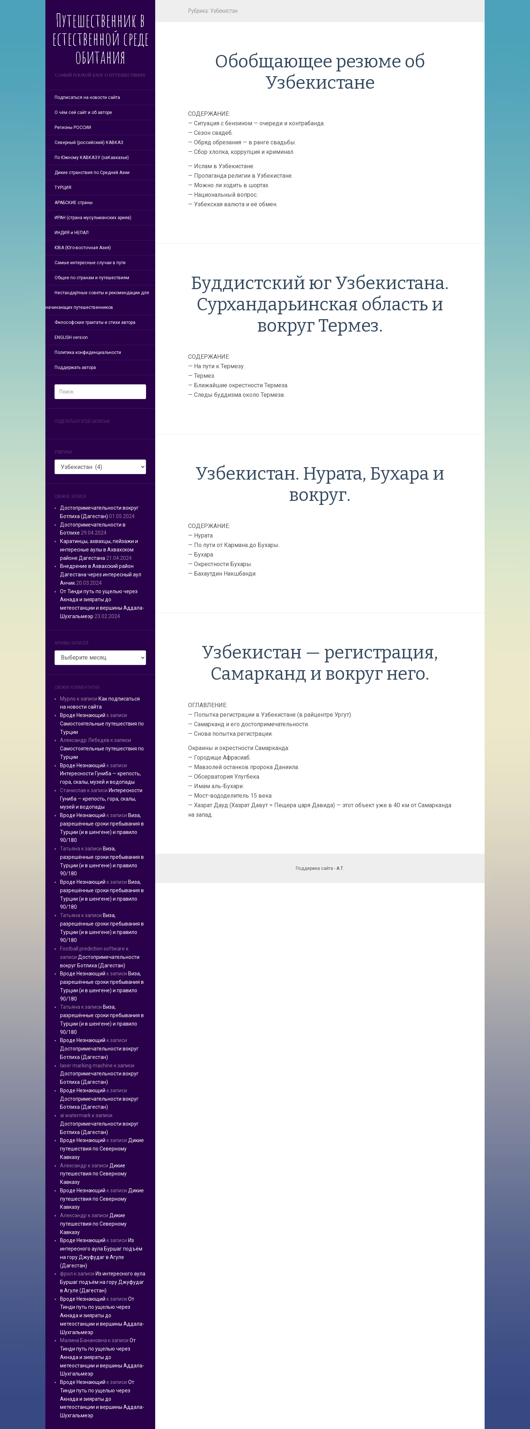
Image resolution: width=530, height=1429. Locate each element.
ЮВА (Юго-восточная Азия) (83, 247)
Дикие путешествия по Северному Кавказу (102, 1148)
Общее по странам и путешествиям (92, 277)
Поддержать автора (75, 367)
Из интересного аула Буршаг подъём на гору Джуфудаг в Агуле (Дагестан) (102, 1282)
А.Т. (340, 868)
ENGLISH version (71, 337)
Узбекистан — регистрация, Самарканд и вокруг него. (320, 663)
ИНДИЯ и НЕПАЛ (72, 232)
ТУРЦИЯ (63, 187)
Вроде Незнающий (82, 715)
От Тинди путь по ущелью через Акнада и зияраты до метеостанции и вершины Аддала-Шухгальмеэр (102, 1315)
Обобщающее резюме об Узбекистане (320, 72)
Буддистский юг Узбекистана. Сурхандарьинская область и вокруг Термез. (320, 304)
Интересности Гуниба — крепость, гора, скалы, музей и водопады (101, 798)
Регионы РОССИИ (73, 127)
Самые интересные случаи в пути (90, 262)
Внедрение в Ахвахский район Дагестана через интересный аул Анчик (100, 574)
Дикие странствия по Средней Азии (92, 172)
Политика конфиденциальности (88, 352)
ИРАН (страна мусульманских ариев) (93, 217)
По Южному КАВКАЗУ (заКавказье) (92, 157)
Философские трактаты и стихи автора (95, 322)
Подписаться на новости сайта (87, 97)
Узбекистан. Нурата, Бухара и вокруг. (319, 484)
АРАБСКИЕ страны (74, 202)
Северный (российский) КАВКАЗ (89, 142)
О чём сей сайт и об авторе (83, 112)
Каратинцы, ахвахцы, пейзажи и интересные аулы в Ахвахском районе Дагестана (99, 549)
